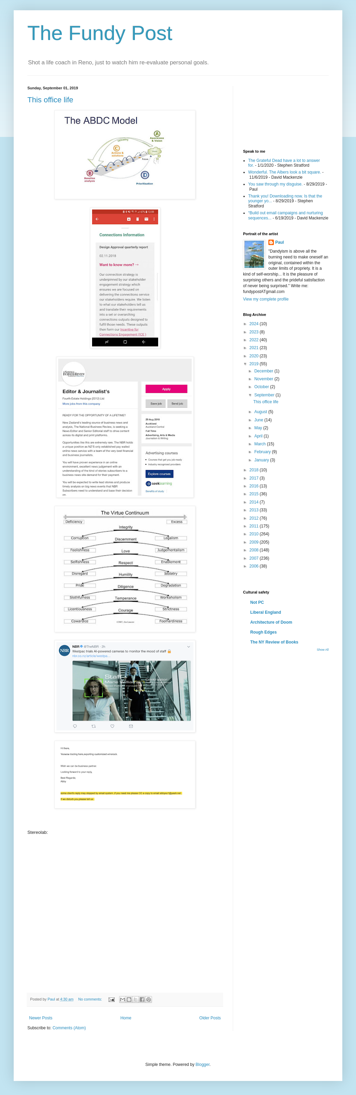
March (260, 444)
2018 (255, 470)
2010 (255, 534)
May (258, 427)
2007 (255, 558)
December (264, 371)
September (265, 395)
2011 (255, 526)
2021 (255, 347)
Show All (323, 649)
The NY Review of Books (274, 642)
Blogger (202, 1064)
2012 (255, 518)
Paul (279, 242)
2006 (255, 566)
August (261, 411)
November (264, 379)
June (259, 420)
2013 (255, 510)
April (259, 436)
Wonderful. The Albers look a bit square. (284, 172)
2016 (255, 486)
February (263, 451)
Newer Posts (40, 1018)
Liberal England (265, 612)
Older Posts (210, 1018)
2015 (255, 494)
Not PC (257, 602)
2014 (255, 502)
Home (125, 1018)
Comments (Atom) (69, 1028)
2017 (255, 478)
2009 (255, 542)
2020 (255, 356)
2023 (255, 332)
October (262, 386)
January (262, 460)
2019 (255, 363)
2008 (255, 550)
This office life (50, 100)
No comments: (90, 999)
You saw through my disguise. (275, 184)
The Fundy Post (100, 33)
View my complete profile (266, 299)
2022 (255, 340)
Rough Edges (263, 632)
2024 (255, 323)
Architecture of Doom (271, 622)
